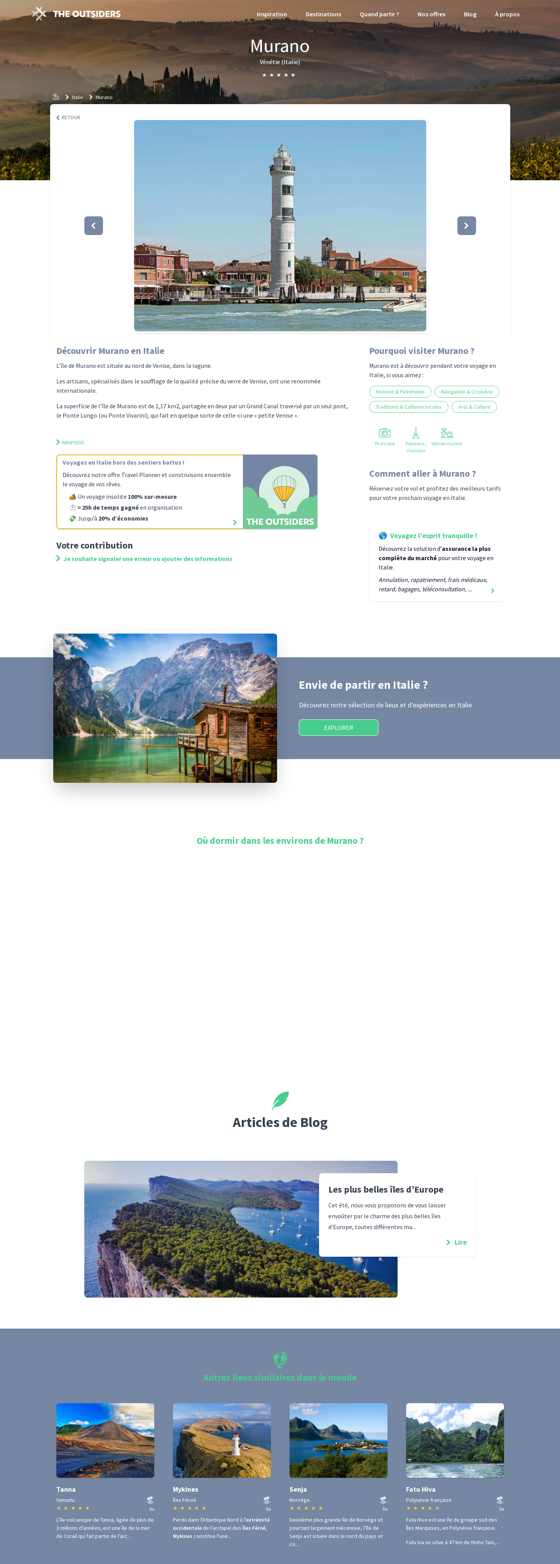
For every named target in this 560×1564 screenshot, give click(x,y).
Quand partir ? (379, 14)
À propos (507, 14)
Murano (104, 97)
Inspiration (272, 14)
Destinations (323, 14)
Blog (470, 14)
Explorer (338, 727)
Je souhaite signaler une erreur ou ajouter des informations (144, 559)
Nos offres (431, 14)
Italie (77, 97)
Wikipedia (70, 442)
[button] (280, 225)
